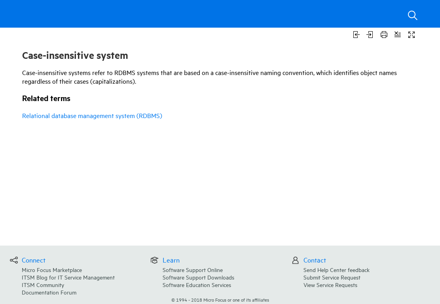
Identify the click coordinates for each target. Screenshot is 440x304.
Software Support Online (193, 269)
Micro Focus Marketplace (52, 269)
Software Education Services (197, 284)
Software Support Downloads (198, 277)
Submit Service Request (331, 277)
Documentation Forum (49, 292)
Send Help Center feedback (336, 269)
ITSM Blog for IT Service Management (68, 277)
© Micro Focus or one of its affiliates (220, 299)
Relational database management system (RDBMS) (92, 115)
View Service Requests (330, 284)
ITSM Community (43, 284)
